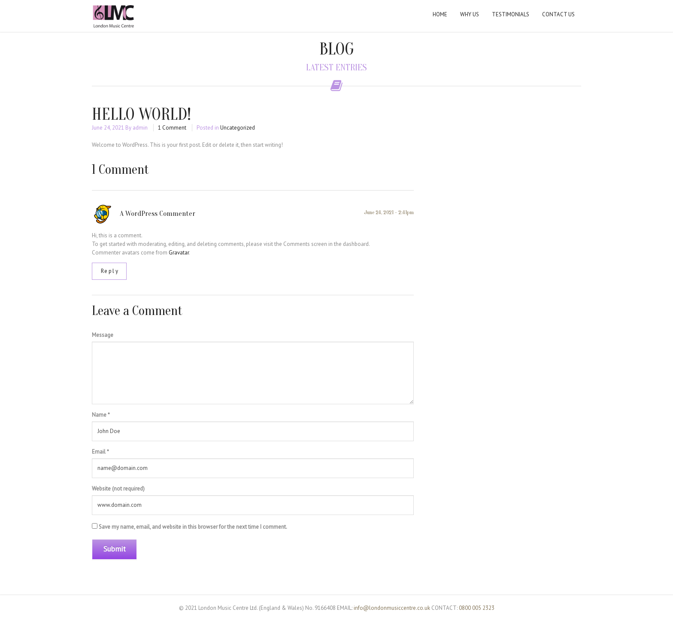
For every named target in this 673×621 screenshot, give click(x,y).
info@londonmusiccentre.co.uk (392, 608)
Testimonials (510, 14)
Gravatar (179, 252)
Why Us (469, 14)
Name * (101, 414)
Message (102, 335)
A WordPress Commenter (157, 213)
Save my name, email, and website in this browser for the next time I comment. (193, 526)
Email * (100, 451)
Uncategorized (237, 127)
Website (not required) (118, 488)
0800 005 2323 (476, 608)
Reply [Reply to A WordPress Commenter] (110, 271)
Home (440, 14)
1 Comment (172, 127)
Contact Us (558, 14)
